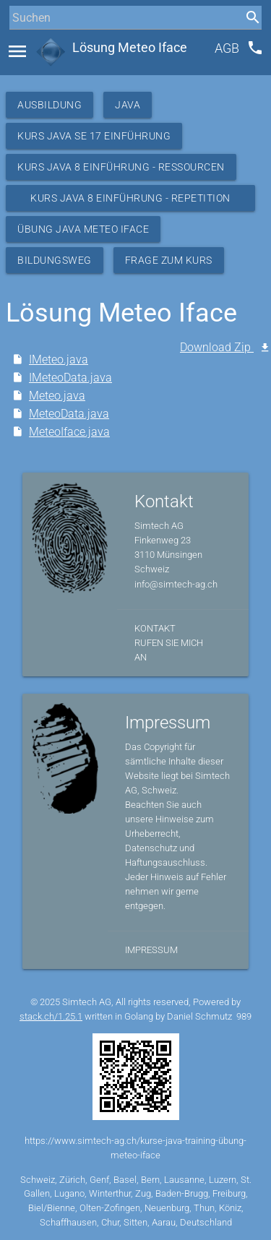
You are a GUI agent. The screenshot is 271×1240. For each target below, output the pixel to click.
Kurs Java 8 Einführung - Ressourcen (121, 167)
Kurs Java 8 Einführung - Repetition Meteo (130, 201)
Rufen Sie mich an (168, 650)
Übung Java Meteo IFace (83, 229)
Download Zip (217, 347)
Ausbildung (49, 105)
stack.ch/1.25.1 (51, 1016)
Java (127, 105)
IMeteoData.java (70, 377)
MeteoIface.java (69, 432)
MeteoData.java (69, 414)
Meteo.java (57, 395)
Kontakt (155, 628)
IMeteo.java (58, 359)
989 (243, 1016)
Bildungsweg (54, 260)
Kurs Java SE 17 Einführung (94, 136)
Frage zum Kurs (168, 260)
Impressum (151, 949)
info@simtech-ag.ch (176, 584)
